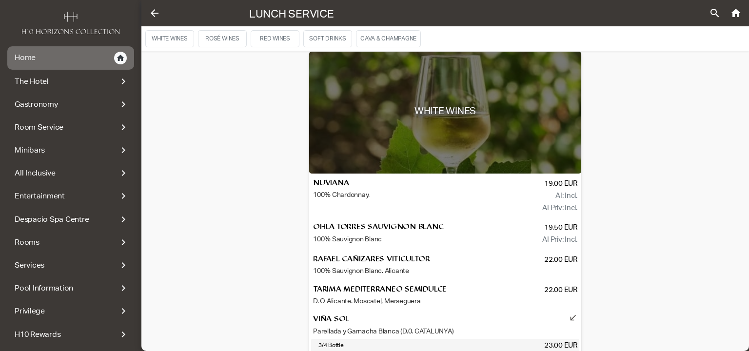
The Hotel (72, 81)
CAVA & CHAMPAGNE (388, 38)
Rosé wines (222, 38)
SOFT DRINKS (327, 38)
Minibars (72, 150)
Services (72, 265)
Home (71, 58)
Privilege (72, 311)
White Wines (169, 38)
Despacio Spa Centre (72, 219)
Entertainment (72, 196)
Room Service (72, 127)
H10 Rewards (72, 334)
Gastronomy (72, 104)
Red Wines (275, 38)
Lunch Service (291, 13)
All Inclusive (72, 173)
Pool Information (72, 288)
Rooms (72, 242)
